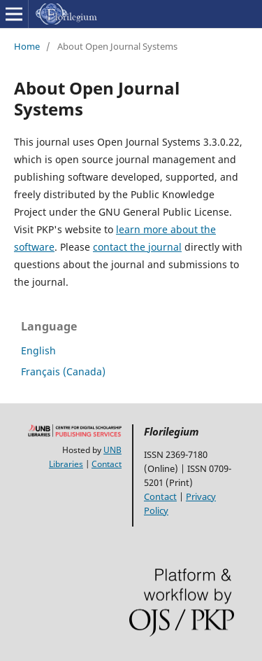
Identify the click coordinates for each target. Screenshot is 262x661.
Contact (107, 464)
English (38, 350)
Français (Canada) (63, 371)
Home (27, 46)
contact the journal (137, 246)
